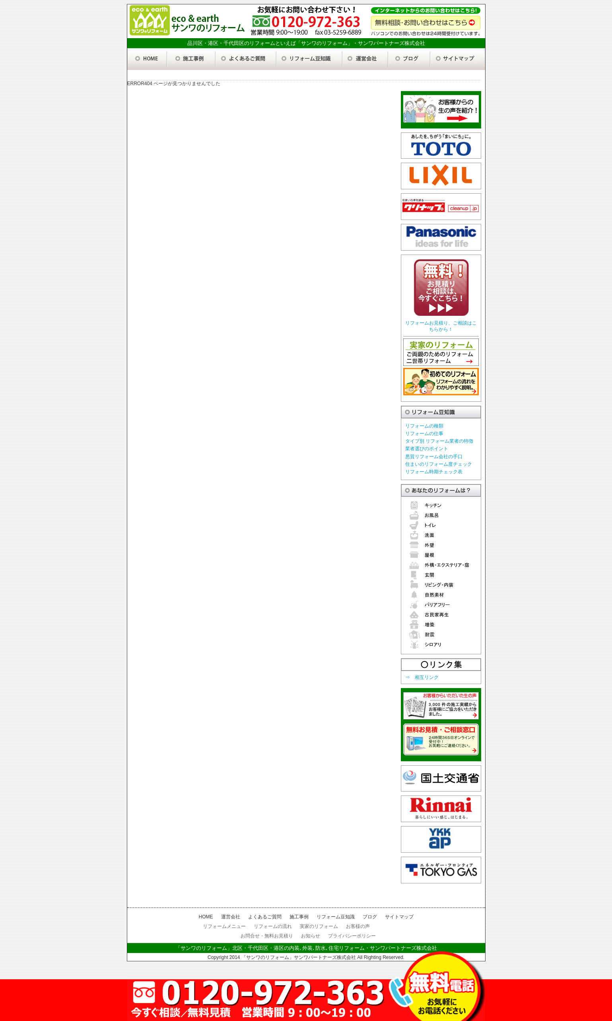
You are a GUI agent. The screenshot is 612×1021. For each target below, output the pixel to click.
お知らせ (310, 936)
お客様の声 (358, 926)
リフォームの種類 (424, 426)
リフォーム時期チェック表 (433, 472)
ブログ (370, 917)
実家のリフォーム (319, 926)
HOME (206, 917)
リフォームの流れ (273, 926)
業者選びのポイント (426, 448)
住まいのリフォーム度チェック (438, 464)
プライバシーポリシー (352, 936)
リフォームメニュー (224, 926)
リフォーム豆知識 (336, 917)
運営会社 (230, 917)
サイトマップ (399, 917)
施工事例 (299, 917)
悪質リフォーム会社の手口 (433, 456)
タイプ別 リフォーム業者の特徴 (439, 441)
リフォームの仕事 (424, 433)
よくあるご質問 (265, 917)
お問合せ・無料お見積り (267, 936)
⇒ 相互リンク (422, 677)
